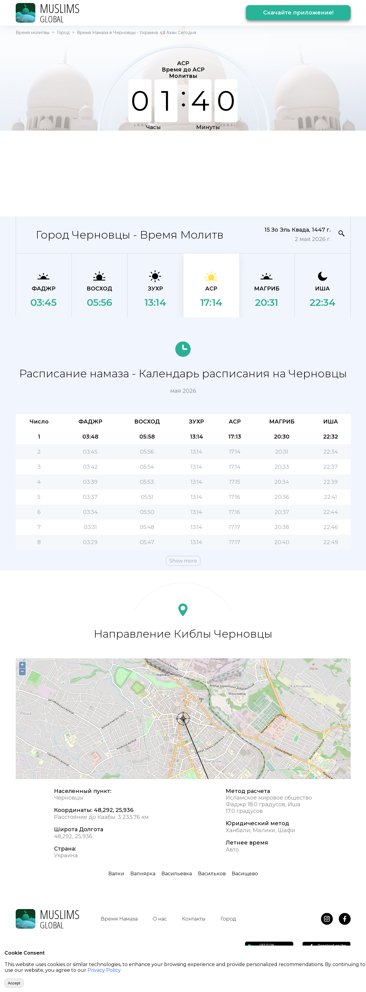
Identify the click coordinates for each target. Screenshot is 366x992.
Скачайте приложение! (298, 12)
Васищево (245, 873)
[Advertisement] (183, 173)
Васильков (212, 873)
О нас (160, 919)
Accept (14, 983)
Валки (116, 873)
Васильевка (176, 873)
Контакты (193, 919)
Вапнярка (142, 873)
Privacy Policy (104, 970)
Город (63, 32)
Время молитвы (32, 32)
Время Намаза (119, 919)
